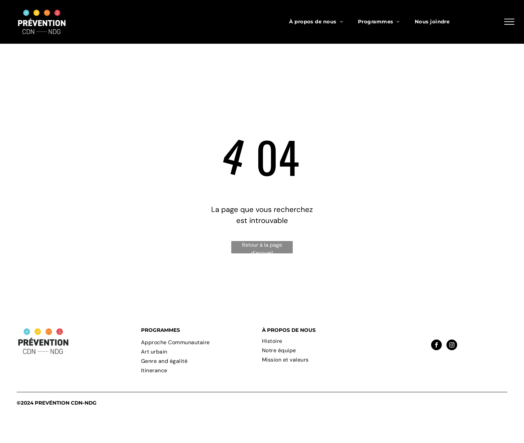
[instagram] (451, 346)
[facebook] (436, 346)
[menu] (509, 21)
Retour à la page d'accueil (262, 247)
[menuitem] (316, 22)
